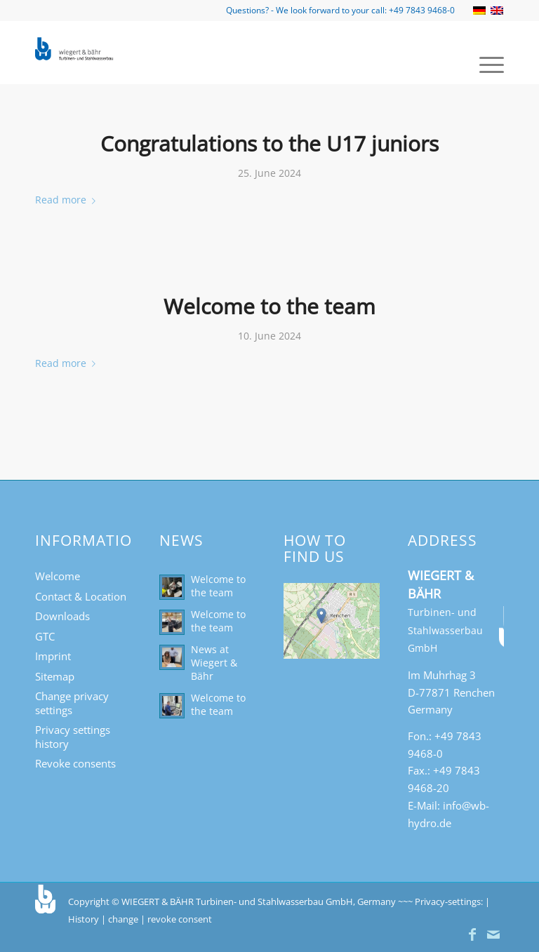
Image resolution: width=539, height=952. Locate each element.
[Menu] (484, 63)
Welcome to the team (269, 306)
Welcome (57, 576)
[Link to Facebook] (472, 934)
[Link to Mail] (493, 934)
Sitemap (54, 676)
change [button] (123, 919)
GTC (45, 636)
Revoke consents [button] (75, 763)
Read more (68, 199)
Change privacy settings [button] (72, 703)
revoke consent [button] (179, 919)
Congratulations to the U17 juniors (269, 143)
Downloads (62, 616)
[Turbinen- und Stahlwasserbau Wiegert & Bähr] (74, 52)
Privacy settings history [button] (72, 737)
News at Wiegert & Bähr (214, 663)
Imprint (53, 656)
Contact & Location (80, 596)
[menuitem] (484, 63)
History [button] (83, 919)
